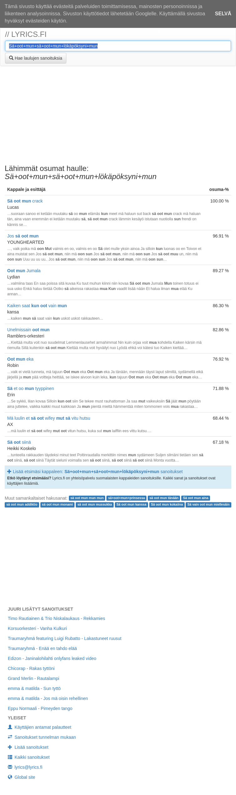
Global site (21, 777)
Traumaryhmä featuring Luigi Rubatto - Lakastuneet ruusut (64, 638)
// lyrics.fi (26, 34)
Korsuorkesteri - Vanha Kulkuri (37, 628)
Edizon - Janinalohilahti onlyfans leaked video (52, 658)
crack (25, 200)
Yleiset (17, 717)
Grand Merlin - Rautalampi (33, 678)
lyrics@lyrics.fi (25, 767)
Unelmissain (28, 329)
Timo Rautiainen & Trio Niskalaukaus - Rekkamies (56, 618)
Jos (22, 235)
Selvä (223, 13)
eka (20, 359)
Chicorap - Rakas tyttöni (31, 668)
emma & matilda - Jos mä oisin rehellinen (48, 698)
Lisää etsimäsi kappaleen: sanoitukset (95, 471)
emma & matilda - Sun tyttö (34, 688)
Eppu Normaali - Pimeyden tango (40, 708)
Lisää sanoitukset (28, 747)
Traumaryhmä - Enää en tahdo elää (42, 648)
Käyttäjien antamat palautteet (39, 727)
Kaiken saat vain (37, 305)
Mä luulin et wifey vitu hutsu (48, 418)
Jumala (24, 270)
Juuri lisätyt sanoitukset (40, 609)
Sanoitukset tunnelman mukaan (42, 737)
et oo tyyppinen (30, 388)
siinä (19, 442)
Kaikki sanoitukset (28, 757)
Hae (35, 58)
